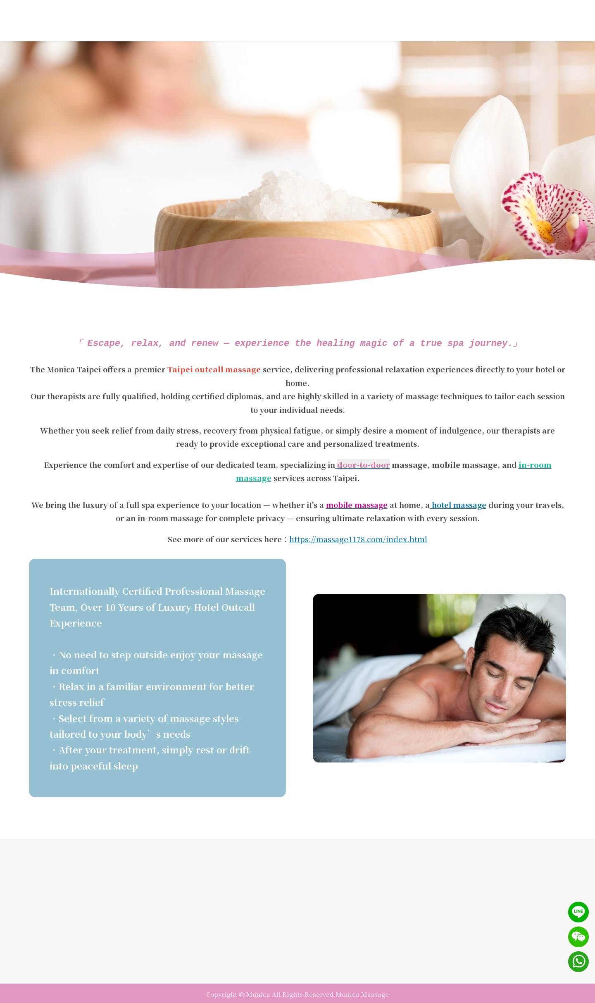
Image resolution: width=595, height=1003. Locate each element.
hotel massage (458, 503)
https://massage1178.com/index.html (358, 537)
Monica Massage (362, 993)
